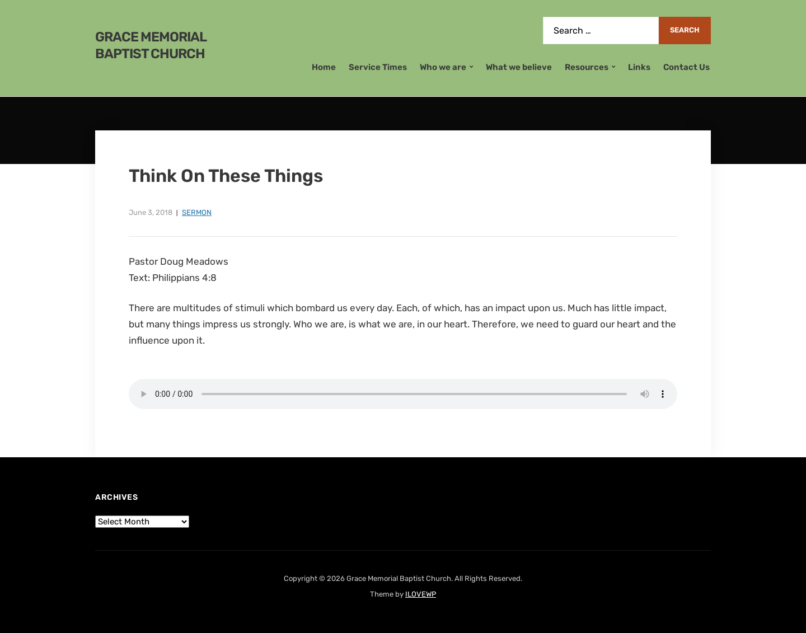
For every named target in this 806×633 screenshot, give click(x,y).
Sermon (197, 212)
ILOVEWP (420, 594)
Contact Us (686, 67)
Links (639, 67)
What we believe (519, 67)
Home (324, 67)
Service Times (378, 67)
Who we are (443, 67)
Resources (586, 67)
